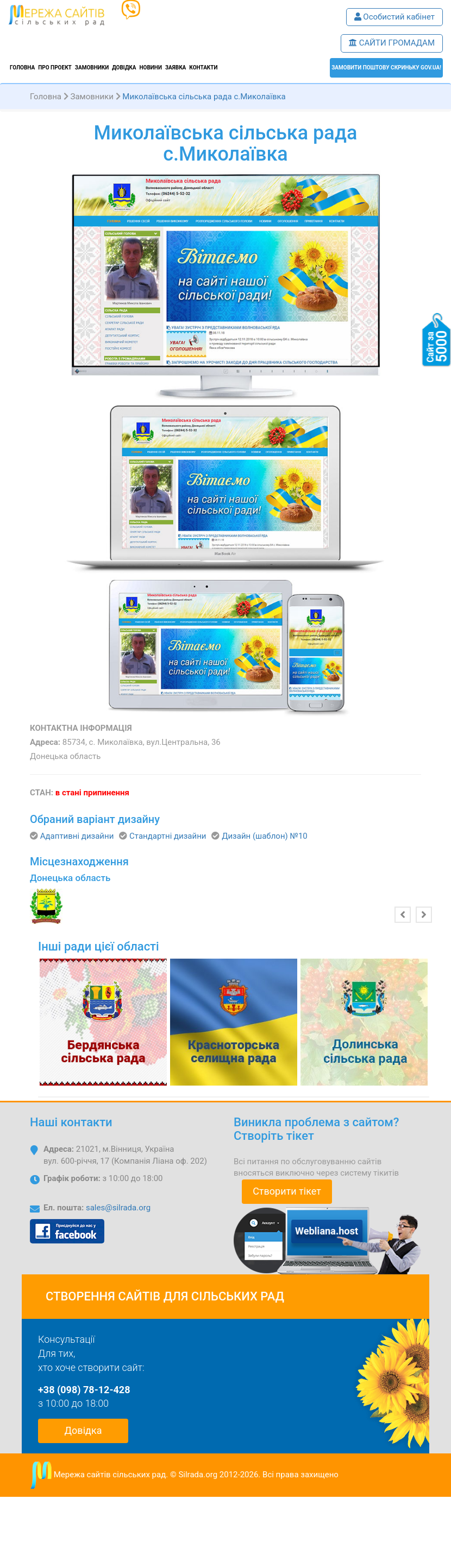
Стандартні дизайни (167, 836)
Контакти (203, 68)
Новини (151, 68)
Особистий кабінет (394, 17)
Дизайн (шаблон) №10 (265, 836)
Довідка (124, 68)
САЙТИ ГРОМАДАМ (392, 43)
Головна (22, 68)
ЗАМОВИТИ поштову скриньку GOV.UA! (386, 68)
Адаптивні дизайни (77, 836)
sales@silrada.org (118, 1208)
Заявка (175, 68)
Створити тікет (287, 1191)
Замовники (92, 68)
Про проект (55, 68)
